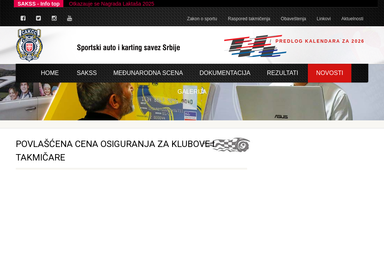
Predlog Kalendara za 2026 (320, 41)
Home (50, 73)
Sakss (87, 73)
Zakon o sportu (202, 18)
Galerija (191, 91)
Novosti (329, 73)
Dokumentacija (225, 73)
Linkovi (324, 18)
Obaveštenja (293, 18)
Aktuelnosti (352, 18)
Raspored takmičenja (249, 18)
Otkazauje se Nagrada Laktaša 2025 (111, 4)
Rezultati (282, 73)
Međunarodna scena (148, 73)
